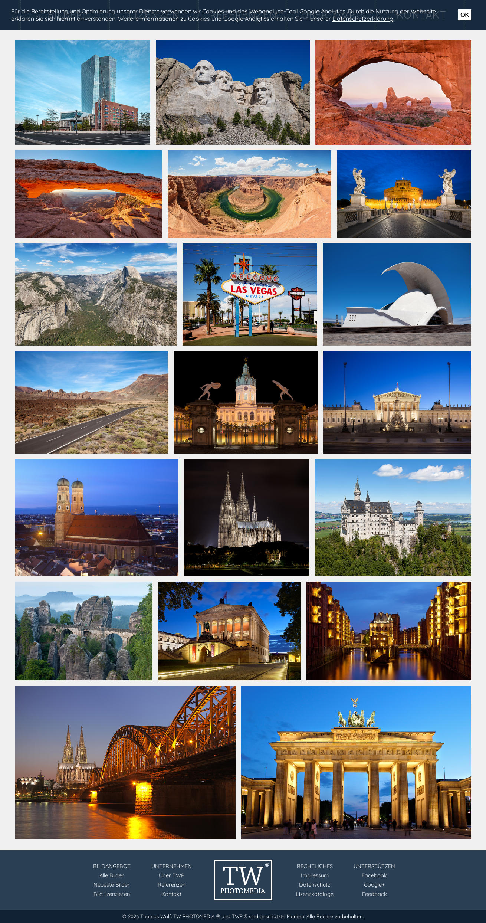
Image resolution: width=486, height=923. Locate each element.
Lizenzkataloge (315, 893)
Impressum (315, 875)
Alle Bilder (111, 875)
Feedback (374, 893)
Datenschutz (314, 884)
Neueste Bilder (111, 884)
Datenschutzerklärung (362, 18)
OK (464, 15)
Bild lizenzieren (111, 893)
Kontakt (171, 893)
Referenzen (171, 884)
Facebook (374, 875)
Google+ (374, 884)
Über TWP (171, 875)
